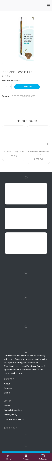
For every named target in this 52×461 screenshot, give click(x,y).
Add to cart (28, 86)
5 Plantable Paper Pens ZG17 (38, 153)
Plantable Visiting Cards (13, 151)
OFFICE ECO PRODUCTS (23, 96)
